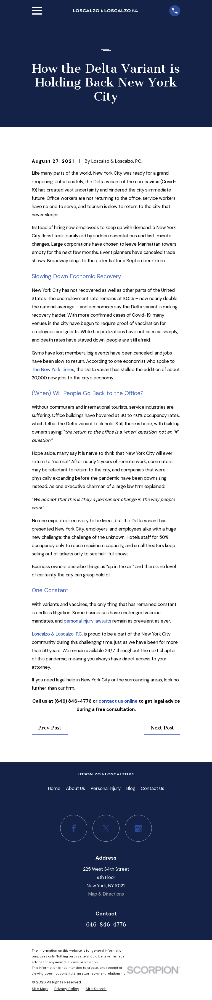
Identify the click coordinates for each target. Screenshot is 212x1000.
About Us (75, 788)
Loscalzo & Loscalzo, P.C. (57, 634)
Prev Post (49, 728)
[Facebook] (73, 828)
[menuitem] (40, 989)
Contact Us (152, 788)
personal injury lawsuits (87, 621)
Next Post (162, 728)
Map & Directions (106, 894)
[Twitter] (105, 828)
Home (54, 788)
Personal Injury (106, 788)
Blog (130, 788)
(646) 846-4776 (73, 701)
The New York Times (53, 369)
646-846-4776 (106, 924)
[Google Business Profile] (138, 828)
